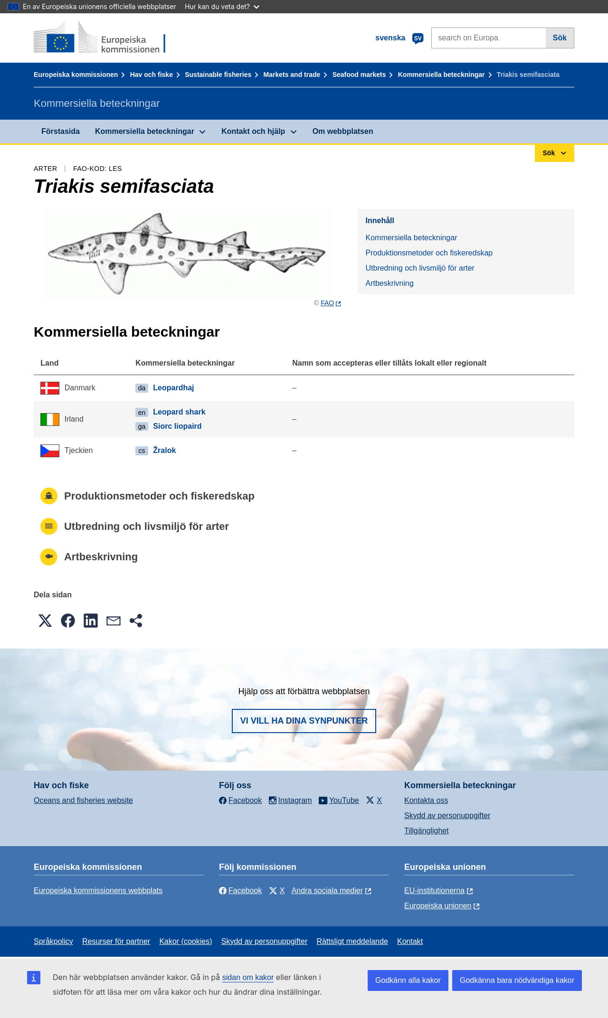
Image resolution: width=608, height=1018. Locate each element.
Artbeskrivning (389, 283)
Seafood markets (359, 74)
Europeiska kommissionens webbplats (98, 890)
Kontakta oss (426, 800)
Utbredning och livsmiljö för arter (419, 268)
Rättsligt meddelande (352, 941)
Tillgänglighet (426, 831)
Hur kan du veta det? (222, 6)
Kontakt (410, 941)
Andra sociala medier (327, 890)
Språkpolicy (53, 941)
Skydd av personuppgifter (447, 815)
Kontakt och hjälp (253, 131)
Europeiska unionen (437, 906)
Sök (560, 38)
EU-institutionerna (434, 890)
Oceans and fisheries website (83, 800)
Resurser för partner (116, 941)
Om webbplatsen (343, 131)
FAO (327, 303)
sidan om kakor (248, 977)
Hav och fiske (151, 74)
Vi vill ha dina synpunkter (304, 721)
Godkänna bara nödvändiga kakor (517, 980)
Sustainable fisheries (218, 74)
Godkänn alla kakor (408, 980)
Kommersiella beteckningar (441, 74)
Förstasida (60, 131)
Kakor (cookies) (185, 941)
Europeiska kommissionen (76, 74)
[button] (45, 620)
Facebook (240, 890)
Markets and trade (292, 74)
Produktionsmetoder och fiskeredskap (429, 253)
